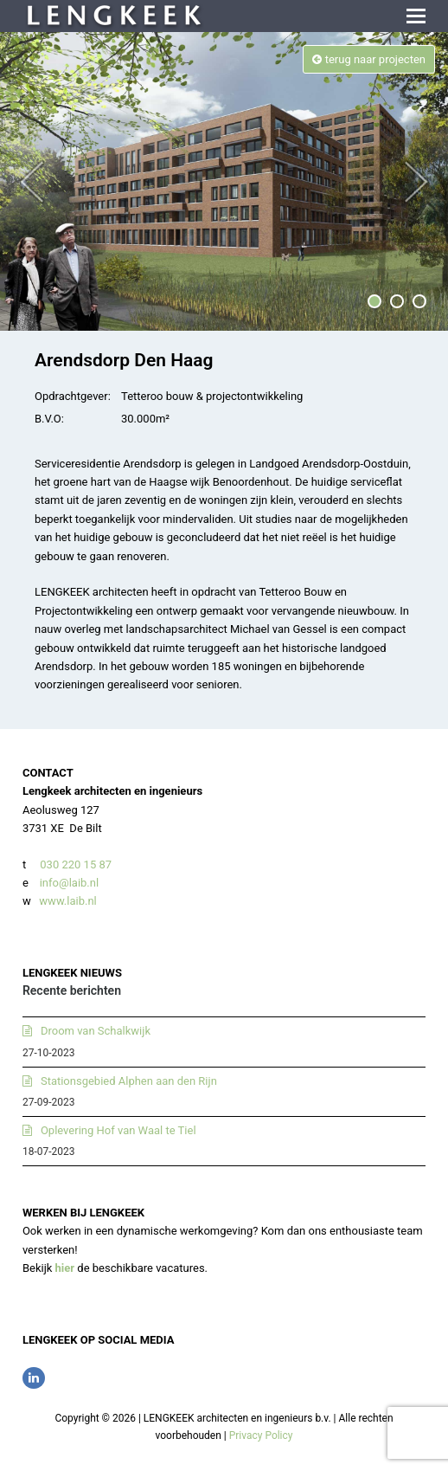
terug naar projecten (369, 59)
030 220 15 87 (76, 864)
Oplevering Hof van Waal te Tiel (118, 1130)
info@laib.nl (69, 882)
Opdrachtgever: (73, 396)
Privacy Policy (261, 1435)
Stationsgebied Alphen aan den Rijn (129, 1080)
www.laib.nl (66, 900)
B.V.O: (49, 418)
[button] (416, 16)
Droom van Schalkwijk (95, 1030)
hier (65, 1267)
